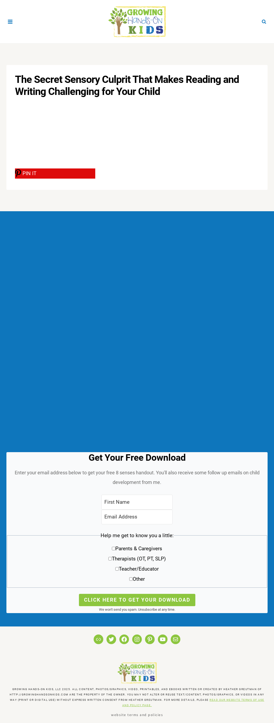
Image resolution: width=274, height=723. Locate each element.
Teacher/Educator (139, 569)
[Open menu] (10, 21)
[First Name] (137, 502)
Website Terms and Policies (137, 714)
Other (139, 579)
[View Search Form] (264, 21)
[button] (137, 559)
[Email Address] (137, 517)
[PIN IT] (55, 173)
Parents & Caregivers (138, 548)
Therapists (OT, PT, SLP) (139, 559)
